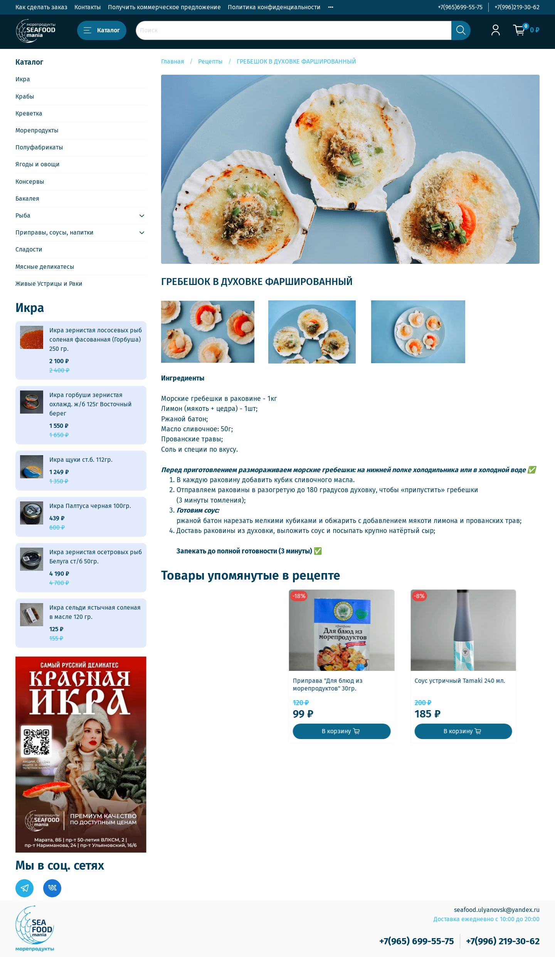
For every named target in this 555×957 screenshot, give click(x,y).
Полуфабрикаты (39, 147)
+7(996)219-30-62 (517, 7)
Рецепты (210, 61)
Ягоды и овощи (37, 164)
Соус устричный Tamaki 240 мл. (341, 688)
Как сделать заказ (41, 7)
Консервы (29, 181)
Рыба (22, 215)
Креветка (28, 113)
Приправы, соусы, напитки (54, 232)
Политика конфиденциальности (274, 7)
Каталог (102, 30)
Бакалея (27, 198)
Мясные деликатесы (44, 266)
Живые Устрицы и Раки (48, 283)
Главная (172, 61)
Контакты (87, 7)
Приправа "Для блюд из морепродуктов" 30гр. (200, 691)
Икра (22, 79)
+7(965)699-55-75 (460, 7)
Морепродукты (37, 130)
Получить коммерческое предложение (164, 7)
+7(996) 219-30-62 (503, 941)
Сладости (28, 249)
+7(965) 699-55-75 (416, 941)
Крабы (24, 96)
